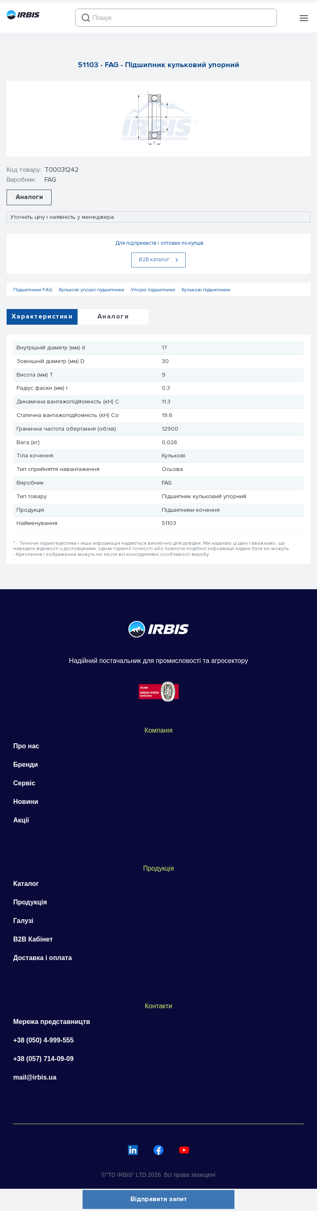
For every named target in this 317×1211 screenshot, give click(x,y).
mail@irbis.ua (35, 1077)
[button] (304, 18)
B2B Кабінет (33, 939)
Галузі (23, 920)
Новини (25, 801)
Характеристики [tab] (42, 316)
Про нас (26, 746)
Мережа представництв (51, 1021)
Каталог (26, 883)
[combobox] (176, 18)
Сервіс (24, 783)
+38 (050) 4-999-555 (43, 1040)
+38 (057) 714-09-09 (43, 1058)
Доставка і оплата (42, 957)
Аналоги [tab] (113, 316)
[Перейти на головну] (23, 17)
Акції (21, 820)
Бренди (25, 764)
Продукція (30, 902)
